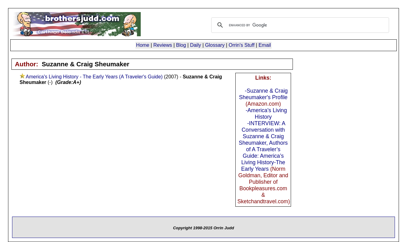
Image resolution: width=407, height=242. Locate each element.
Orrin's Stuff (242, 45)
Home (142, 45)
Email (265, 45)
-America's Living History (266, 113)
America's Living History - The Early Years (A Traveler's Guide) (94, 76)
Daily (195, 45)
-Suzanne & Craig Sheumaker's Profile (263, 94)
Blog (181, 45)
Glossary (215, 45)
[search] (299, 25)
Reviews (162, 45)
